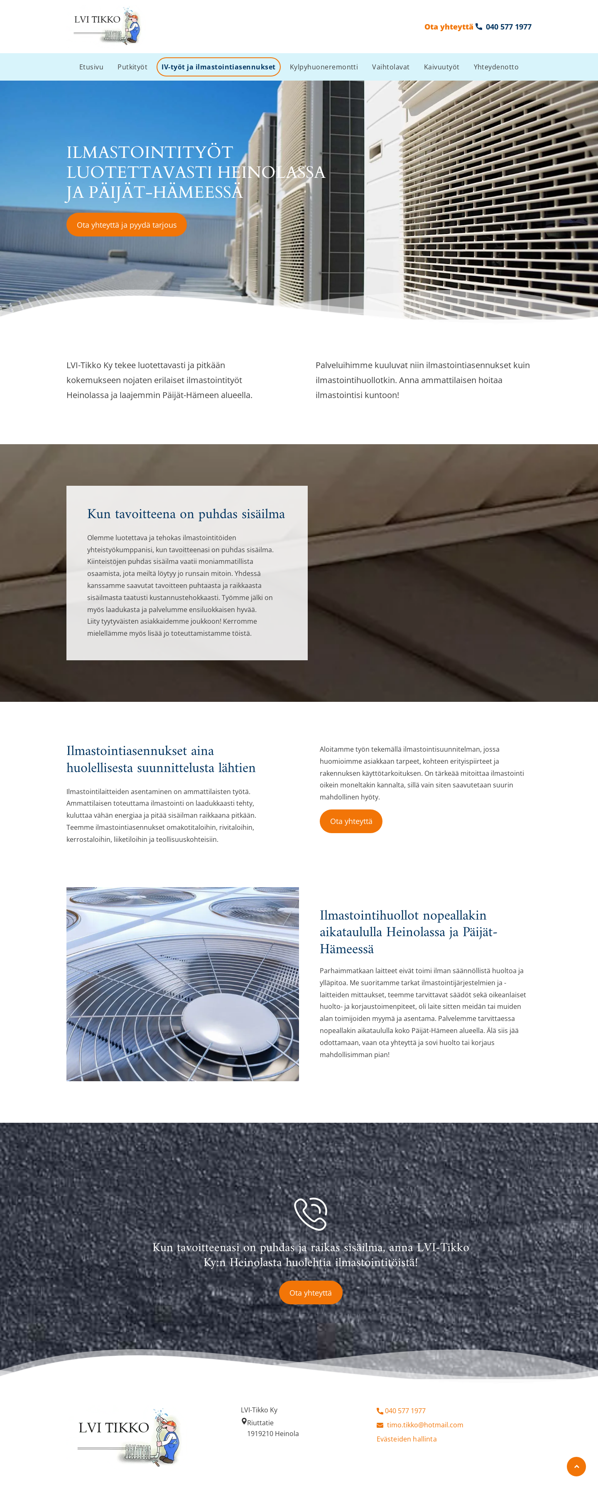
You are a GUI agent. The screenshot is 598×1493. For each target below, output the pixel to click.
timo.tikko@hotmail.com (425, 1424)
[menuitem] (91, 66)
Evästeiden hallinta (407, 1439)
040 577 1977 (405, 1410)
